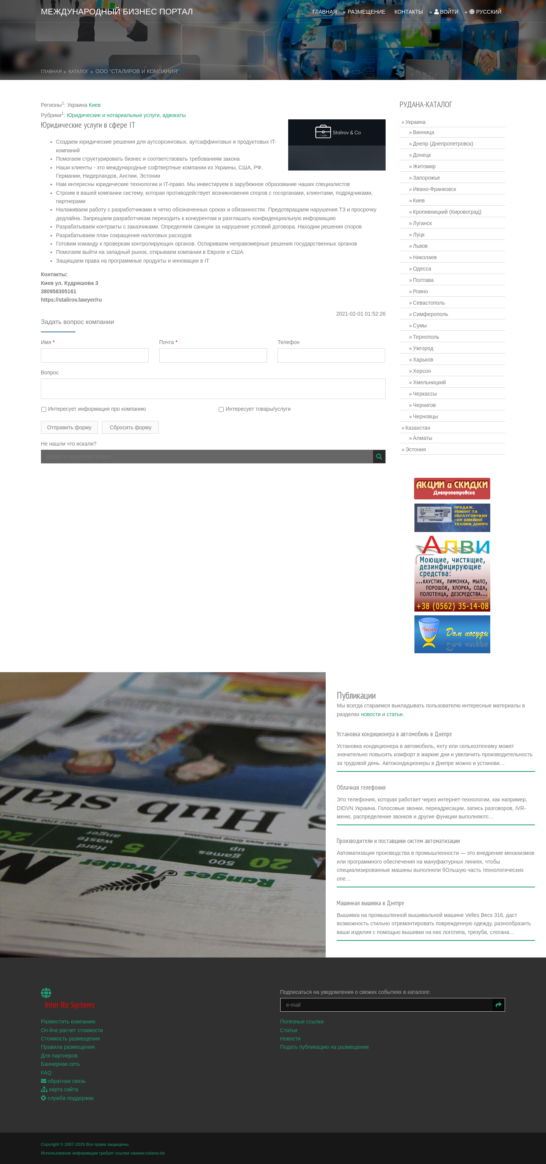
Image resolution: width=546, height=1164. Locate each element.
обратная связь (63, 1080)
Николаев (425, 257)
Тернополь (426, 337)
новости (373, 714)
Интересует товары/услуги (254, 409)
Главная (324, 12)
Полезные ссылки (302, 1021)
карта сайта (59, 1089)
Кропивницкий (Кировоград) (447, 212)
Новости (290, 1038)
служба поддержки (67, 1097)
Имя (48, 342)
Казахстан (417, 428)
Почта (168, 342)
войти (446, 12)
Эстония (415, 449)
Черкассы (425, 394)
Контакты (408, 12)
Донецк (422, 155)
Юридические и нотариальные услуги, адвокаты (126, 115)
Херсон (422, 371)
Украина (415, 122)
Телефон (289, 342)
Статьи (288, 1029)
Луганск (422, 223)
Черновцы (425, 416)
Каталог (79, 71)
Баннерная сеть (60, 1064)
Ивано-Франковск (434, 189)
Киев (94, 105)
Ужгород (423, 348)
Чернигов (424, 405)
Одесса (422, 269)
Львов (420, 246)
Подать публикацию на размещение (324, 1047)
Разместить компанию (68, 1021)
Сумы (420, 325)
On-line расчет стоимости (72, 1029)
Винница (423, 132)
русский (485, 12)
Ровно (420, 291)
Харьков (423, 360)
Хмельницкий (429, 382)
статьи (396, 714)
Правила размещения (68, 1047)
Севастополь (429, 303)
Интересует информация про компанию (93, 409)
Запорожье (426, 178)
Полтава (423, 280)
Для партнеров (59, 1055)
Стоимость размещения (70, 1038)
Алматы (422, 438)
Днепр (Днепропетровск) (443, 144)
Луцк (419, 235)
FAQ (46, 1072)
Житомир (424, 166)
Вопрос (50, 372)
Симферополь (430, 314)
